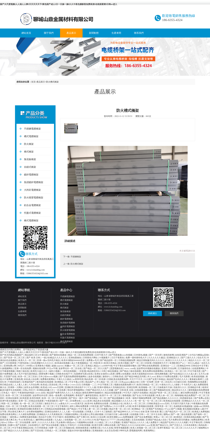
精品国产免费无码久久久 (59, 393)
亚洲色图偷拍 (75, 358)
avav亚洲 (150, 425)
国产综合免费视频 (144, 417)
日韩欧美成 (118, 376)
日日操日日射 (111, 414)
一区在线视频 (77, 412)
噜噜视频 (126, 395)
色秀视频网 (68, 395)
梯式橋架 (29, 151)
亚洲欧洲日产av (177, 363)
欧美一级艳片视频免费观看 (139, 398)
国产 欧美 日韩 (33, 358)
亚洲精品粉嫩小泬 (45, 390)
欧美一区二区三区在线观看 (55, 398)
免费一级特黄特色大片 (136, 358)
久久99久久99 (89, 420)
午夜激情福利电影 (26, 393)
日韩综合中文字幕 (199, 366)
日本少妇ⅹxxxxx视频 (48, 376)
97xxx (167, 409)
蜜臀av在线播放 (123, 374)
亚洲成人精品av (93, 366)
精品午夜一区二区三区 (120, 409)
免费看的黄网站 (48, 379)
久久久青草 (119, 406)
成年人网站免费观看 (79, 406)
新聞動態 (94, 33)
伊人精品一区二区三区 (107, 382)
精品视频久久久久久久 (122, 401)
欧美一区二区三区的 (28, 376)
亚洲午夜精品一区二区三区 (170, 428)
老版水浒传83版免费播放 (79, 430)
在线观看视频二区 (143, 390)
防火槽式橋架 (77, 264)
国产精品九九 (162, 425)
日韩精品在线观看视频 (55, 409)
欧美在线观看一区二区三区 (41, 406)
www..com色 (130, 368)
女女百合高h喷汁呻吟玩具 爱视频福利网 (123, 430)
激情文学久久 (51, 403)
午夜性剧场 (23, 363)
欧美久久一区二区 (27, 360)
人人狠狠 (175, 385)
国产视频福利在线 (162, 390)
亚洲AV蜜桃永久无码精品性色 (111, 387)
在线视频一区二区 (73, 420)
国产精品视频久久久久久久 (166, 398)
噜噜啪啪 (179, 395)
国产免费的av (106, 406)
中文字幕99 (58, 417)
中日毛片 (127, 393)
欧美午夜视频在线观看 (143, 406)
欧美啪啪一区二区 (147, 387)
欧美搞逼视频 (198, 376)
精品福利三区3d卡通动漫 (36, 355)
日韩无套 (94, 406)
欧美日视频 (123, 363)
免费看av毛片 (92, 360)
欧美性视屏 (35, 398)
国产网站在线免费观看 (149, 366)
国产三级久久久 (188, 358)
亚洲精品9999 (183, 366)
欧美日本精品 (110, 363)
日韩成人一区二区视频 (55, 430)
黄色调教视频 (161, 374)
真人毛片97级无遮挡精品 (26, 374)
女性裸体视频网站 (35, 412)
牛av (20, 420)
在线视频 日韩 (137, 414)
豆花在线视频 (138, 420)
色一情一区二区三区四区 (31, 403)
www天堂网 (58, 387)
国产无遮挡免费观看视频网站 (73, 376)
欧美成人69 (46, 387)
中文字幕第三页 (105, 385)
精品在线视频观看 (113, 393)
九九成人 (58, 420)
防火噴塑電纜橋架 (33, 197)
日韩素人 (89, 412)
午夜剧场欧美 (52, 401)
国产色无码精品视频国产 (12, 355)
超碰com (198, 406)
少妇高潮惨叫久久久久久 (42, 363)
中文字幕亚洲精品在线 (23, 428)
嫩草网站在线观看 (44, 420)
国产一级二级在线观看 (181, 414)
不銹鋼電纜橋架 (32, 128)
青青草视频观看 (121, 428)
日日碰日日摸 (180, 382)
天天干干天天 (136, 379)
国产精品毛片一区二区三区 (178, 412)
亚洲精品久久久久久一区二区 (195, 401)
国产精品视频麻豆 (116, 398)
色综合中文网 (45, 417)
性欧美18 (98, 363)
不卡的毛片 (186, 385)
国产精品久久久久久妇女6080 (131, 425)
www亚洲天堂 (77, 403)
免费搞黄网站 (197, 420)
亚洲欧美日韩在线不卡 (75, 387)
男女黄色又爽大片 (16, 412)
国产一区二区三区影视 (141, 363)
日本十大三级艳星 (104, 412)
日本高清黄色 (190, 425)
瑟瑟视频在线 (116, 368)
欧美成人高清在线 (49, 385)
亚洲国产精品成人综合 (156, 420)
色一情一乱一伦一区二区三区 (148, 401)
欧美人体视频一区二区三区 (143, 428)
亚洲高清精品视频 (192, 417)
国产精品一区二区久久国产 (96, 368)
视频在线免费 (39, 368)
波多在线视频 (94, 376)
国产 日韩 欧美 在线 (124, 390)
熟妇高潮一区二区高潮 (95, 379)
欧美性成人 (29, 420)
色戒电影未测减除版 (183, 406)
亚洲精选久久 (173, 358)
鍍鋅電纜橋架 (31, 174)
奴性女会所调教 (32, 387)
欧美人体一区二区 (165, 395)
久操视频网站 (6, 368)
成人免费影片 (152, 422)
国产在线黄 (21, 425)
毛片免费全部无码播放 (179, 420)
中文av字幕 (52, 368)
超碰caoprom (58, 366)
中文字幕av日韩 (76, 382)
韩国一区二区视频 (10, 403)
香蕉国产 (80, 395)
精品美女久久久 (179, 390)
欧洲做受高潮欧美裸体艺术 (30, 409)
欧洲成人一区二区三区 (176, 371)
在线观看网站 (198, 368)
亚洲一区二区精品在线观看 (31, 401)
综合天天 (201, 358)
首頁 (33, 82)
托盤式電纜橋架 (32, 213)
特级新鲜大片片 (160, 363)
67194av (135, 412)
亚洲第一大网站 (15, 387)
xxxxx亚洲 (87, 401)
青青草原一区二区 (163, 406)
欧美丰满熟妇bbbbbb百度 (73, 360)
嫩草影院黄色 (92, 395)
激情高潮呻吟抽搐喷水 (93, 393)
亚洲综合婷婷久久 (53, 412)
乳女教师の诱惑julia (65, 422)
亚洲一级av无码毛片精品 (48, 360)
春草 (34, 422)
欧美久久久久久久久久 (176, 360)
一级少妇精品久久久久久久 (55, 358)
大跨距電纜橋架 (32, 190)
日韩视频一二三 (89, 385)
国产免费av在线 (201, 398)
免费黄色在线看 (101, 403)
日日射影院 (11, 409)
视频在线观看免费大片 (125, 385)
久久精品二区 (101, 422)
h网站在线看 (110, 425)
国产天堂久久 (176, 425)
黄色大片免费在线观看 (167, 376)
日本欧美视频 (84, 425)
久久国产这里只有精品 (155, 379)
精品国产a (90, 382)
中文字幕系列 (62, 406)
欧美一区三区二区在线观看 (19, 395)
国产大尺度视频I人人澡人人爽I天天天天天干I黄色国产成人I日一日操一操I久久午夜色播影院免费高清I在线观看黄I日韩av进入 (58, 4)
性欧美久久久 (180, 387)
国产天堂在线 (37, 430)
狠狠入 (63, 425)
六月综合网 (34, 385)
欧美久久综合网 (98, 417)
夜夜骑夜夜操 (82, 428)
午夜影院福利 (14, 382)
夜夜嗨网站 (149, 430)
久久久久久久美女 (46, 422)
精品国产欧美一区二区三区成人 (165, 393)
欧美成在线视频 (62, 363)
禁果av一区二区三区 (163, 417)
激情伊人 (107, 376)
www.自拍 (41, 393)
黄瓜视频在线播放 (191, 409)
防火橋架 (29, 144)
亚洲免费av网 (10, 366)
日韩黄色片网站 (90, 358)
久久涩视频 (114, 422)
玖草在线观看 (148, 395)
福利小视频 (54, 371)
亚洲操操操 (97, 430)
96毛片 (21, 366)
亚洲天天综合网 (169, 368)
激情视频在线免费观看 (198, 390)
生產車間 (116, 33)
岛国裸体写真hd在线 (83, 374)
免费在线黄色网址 (8, 414)
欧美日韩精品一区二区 (148, 385)
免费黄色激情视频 (28, 417)
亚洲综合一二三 (168, 366)
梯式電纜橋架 (31, 220)
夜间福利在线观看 (45, 382)
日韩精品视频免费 (127, 360)
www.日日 (75, 385)
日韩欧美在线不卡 (64, 374)
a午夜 (128, 406)
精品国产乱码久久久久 (177, 379)
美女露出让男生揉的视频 (92, 414)
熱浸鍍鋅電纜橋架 (33, 182)
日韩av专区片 (29, 390)
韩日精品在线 (6, 385)
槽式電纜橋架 (31, 136)
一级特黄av (13, 417)
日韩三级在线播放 (110, 371)
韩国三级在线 (23, 371)
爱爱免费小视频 (46, 374)
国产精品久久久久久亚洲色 (17, 430)
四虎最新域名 (186, 398)
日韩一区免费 (147, 382)
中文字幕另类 (194, 371)
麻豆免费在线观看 (189, 393)
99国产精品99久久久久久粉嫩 (100, 390)
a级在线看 (124, 414)
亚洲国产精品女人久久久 (133, 422)
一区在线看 (60, 390)
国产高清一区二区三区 (14, 358)
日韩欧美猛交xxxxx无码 (158, 403)
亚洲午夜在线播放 (8, 401)
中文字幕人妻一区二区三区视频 (93, 409)
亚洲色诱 (18, 379)
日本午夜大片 (101, 355)
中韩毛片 (72, 425)
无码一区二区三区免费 (16, 406)
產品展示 (71, 33)
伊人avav (151, 376)
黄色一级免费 (55, 395)
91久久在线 (107, 428)
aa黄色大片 (64, 403)
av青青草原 (78, 379)
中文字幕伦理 (196, 422)
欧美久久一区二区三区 (135, 403)
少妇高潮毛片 (34, 425)
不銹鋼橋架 (76, 257)
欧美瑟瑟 (24, 398)
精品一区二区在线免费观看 (81, 355)
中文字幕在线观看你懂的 (125, 366)
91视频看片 (104, 358)
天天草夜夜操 (41, 428)
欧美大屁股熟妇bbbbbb (143, 374)
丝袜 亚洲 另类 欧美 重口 (152, 412)
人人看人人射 (20, 385)
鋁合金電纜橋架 (32, 205)
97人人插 (92, 387)
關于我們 (49, 33)
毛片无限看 (184, 376)
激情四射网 (168, 355)
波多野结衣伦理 (40, 395)
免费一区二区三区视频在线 (62, 428)
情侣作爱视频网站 (76, 390)
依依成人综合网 (31, 379)
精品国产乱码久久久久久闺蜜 (174, 422)
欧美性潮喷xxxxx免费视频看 (120, 417)
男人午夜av (64, 385)
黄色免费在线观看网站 (153, 371)
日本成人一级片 (9, 393)
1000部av (30, 366)
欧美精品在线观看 (172, 401)
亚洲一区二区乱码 (163, 382)
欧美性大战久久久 (39, 371)
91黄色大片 (165, 385)
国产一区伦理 (155, 355)
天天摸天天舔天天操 (180, 403)
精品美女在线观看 (102, 401)
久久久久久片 (190, 428)
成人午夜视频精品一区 (82, 363)
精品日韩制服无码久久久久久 (151, 360)
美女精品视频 (123, 420)
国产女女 (137, 395)
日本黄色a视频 (141, 355)
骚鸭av (166, 414)
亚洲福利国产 (28, 382)
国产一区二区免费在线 (70, 401)
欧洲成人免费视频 (201, 412)
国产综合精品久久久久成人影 (183, 374)
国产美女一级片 (76, 398)
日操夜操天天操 (165, 387)
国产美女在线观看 (50, 425)
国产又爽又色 (83, 417)
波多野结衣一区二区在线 (70, 368)
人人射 (66, 412)
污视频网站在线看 (85, 422)
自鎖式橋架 (30, 167)
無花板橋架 (30, 159)
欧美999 (88, 403)
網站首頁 (26, 33)
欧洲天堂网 (97, 425)
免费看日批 (95, 428)
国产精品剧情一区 (108, 360)
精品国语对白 (93, 371)
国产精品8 (72, 409)
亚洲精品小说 (116, 403)
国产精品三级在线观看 (131, 371)
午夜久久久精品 (64, 379)
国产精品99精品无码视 (135, 376)
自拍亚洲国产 (181, 355)
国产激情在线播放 (58, 355)
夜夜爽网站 (70, 417)
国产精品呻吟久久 (122, 412)
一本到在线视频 (69, 371)
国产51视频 (176, 409)
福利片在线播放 (141, 393)
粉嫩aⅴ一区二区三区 (74, 366)
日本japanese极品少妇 (129, 382)
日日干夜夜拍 (118, 358)
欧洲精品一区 (138, 409)
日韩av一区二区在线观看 (19, 422)
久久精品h (76, 393)
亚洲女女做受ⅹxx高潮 (104, 374)
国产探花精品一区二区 (96, 398)
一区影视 (82, 371)
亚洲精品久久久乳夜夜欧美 (50, 414)
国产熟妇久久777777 (106, 420)
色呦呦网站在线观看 (197, 382)
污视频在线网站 (71, 414)
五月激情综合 (184, 368)
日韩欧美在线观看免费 (118, 379)
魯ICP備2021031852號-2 (56, 343)
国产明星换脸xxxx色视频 (121, 355)
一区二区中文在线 (153, 414)
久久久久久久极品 (157, 358)
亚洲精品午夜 (194, 387)
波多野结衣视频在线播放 (148, 368)
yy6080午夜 (107, 366)
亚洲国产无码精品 (155, 409)
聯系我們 (139, 33)
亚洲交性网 (132, 387)
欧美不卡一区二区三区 (110, 395)
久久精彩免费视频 (27, 414)
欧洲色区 (178, 417)
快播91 (11, 425)
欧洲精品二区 (61, 382)
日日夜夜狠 (11, 363)
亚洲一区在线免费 (23, 368)
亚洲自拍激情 (12, 398)
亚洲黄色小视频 (43, 366)
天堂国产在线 (10, 376)
